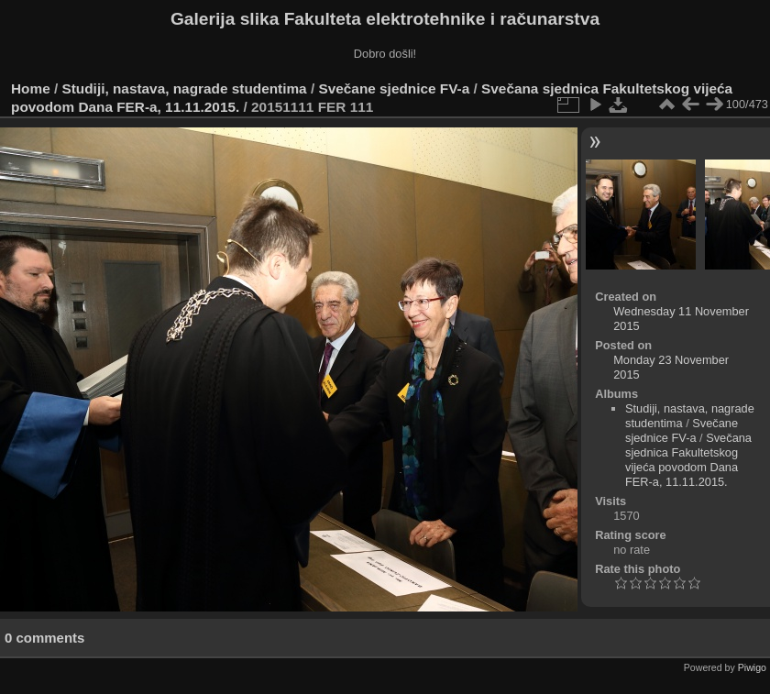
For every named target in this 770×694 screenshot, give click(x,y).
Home (30, 88)
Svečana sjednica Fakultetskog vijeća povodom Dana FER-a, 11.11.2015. (688, 460)
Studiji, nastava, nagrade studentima (184, 88)
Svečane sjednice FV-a (393, 88)
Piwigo (752, 667)
